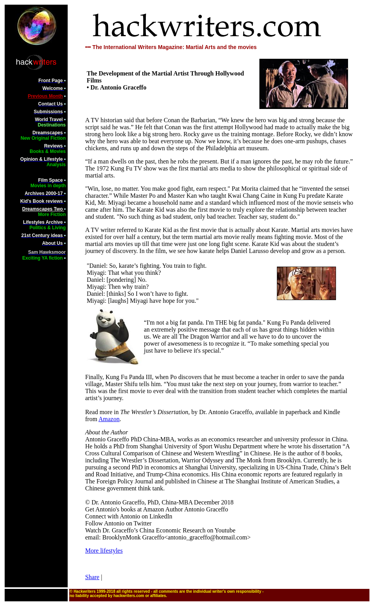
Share (92, 577)
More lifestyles (103, 550)
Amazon (108, 419)
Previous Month (45, 96)
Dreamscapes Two (43, 209)
